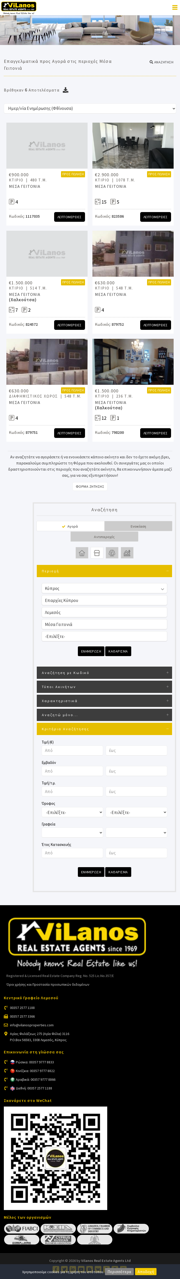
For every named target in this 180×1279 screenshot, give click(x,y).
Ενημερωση (91, 651)
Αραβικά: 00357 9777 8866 (35, 1079)
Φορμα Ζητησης (90, 486)
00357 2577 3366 (22, 1016)
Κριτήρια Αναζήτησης (65, 729)
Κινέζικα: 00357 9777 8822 (35, 1070)
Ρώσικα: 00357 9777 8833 (35, 1062)
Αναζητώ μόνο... (60, 715)
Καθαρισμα (118, 651)
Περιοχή (50, 571)
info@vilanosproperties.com (32, 1025)
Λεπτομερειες (69, 217)
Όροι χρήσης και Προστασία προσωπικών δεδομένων (47, 984)
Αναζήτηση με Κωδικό (66, 672)
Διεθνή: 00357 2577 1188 (34, 1088)
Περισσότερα (119, 1271)
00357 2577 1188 (22, 1007)
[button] (161, 62)
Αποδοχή (146, 1271)
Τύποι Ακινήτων (59, 686)
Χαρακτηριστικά (60, 701)
